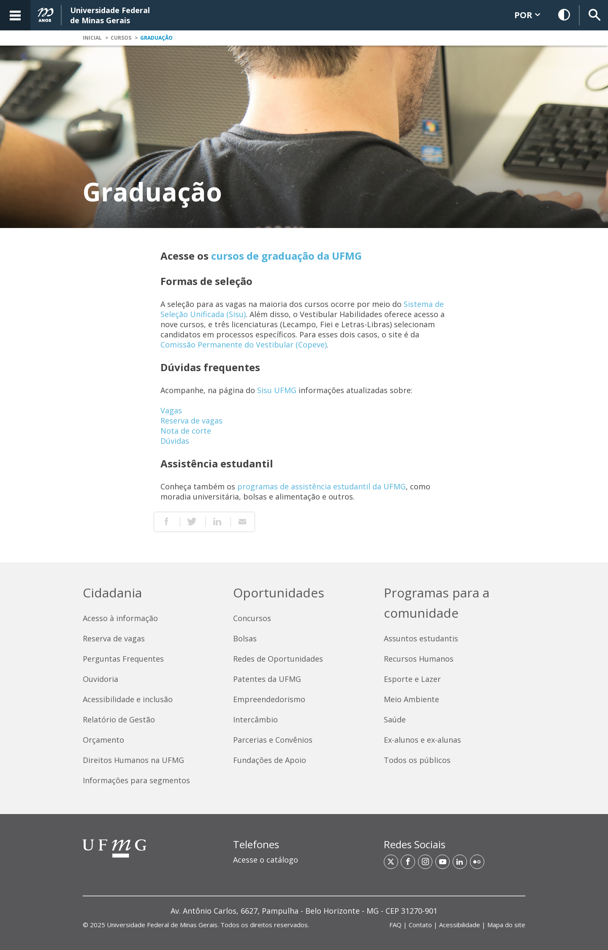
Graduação (156, 37)
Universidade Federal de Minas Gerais (162, 924)
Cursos (121, 37)
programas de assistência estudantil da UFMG (321, 486)
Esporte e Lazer (412, 679)
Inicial (92, 37)
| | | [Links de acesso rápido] (457, 924)
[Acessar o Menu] (15, 15)
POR (527, 15)
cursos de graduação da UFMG (286, 256)
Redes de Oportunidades (278, 659)
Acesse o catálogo (265, 860)
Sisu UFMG (276, 390)
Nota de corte (185, 431)
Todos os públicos (417, 760)
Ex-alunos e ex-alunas (422, 740)
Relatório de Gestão (119, 719)
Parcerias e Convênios (272, 740)
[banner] (304, 15)
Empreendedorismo (269, 699)
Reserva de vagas (191, 420)
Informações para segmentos (136, 780)
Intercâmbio (255, 719)
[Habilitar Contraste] (564, 15)
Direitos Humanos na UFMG (133, 760)
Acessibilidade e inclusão (128, 699)
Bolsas (245, 638)
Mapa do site (506, 924)
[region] (304, 855)
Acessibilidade (459, 924)
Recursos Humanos (418, 659)
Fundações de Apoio (269, 760)
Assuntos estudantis (421, 638)
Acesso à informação (120, 618)
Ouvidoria (100, 679)
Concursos (252, 618)
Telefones (256, 844)
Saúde (395, 719)
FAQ (395, 924)
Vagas (171, 410)
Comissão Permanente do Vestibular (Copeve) (243, 344)
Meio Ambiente (411, 699)
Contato (420, 924)
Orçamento (103, 740)
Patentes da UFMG (267, 679)
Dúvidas (174, 441)
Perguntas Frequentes (123, 659)
